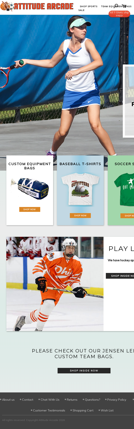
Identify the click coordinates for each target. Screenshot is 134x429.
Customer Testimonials (49, 410)
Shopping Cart (83, 410)
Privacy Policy (116, 400)
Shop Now (29, 209)
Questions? (92, 400)
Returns (72, 400)
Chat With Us (50, 400)
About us (8, 400)
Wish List (107, 410)
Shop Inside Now (84, 370)
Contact (27, 400)
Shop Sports (88, 6)
